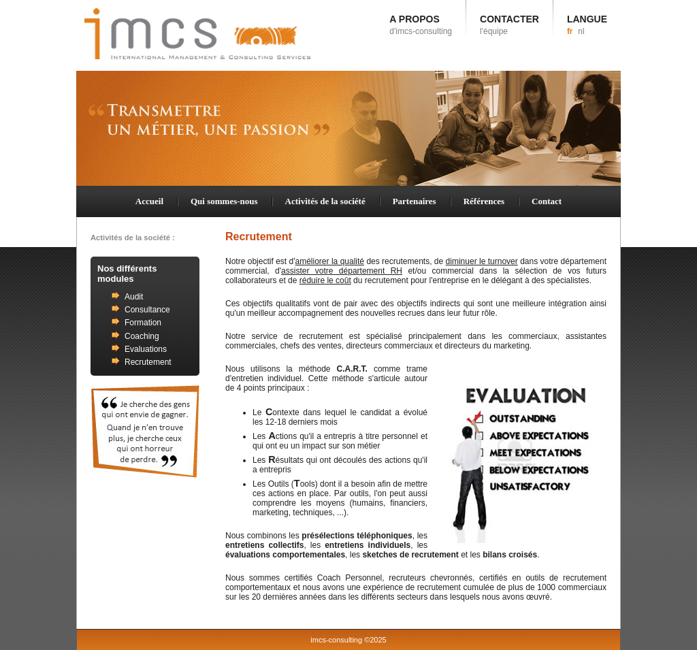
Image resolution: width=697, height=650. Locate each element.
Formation (143, 322)
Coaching (142, 336)
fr (570, 31)
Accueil (149, 201)
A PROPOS (420, 25)
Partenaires (414, 201)
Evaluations (146, 349)
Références (484, 201)
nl (581, 31)
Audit (134, 297)
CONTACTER (509, 25)
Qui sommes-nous (224, 201)
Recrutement (148, 362)
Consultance (147, 309)
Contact (547, 201)
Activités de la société (325, 201)
